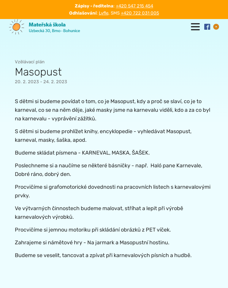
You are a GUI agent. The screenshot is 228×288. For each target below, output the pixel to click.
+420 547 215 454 (134, 6)
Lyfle (103, 13)
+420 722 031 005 (140, 13)
